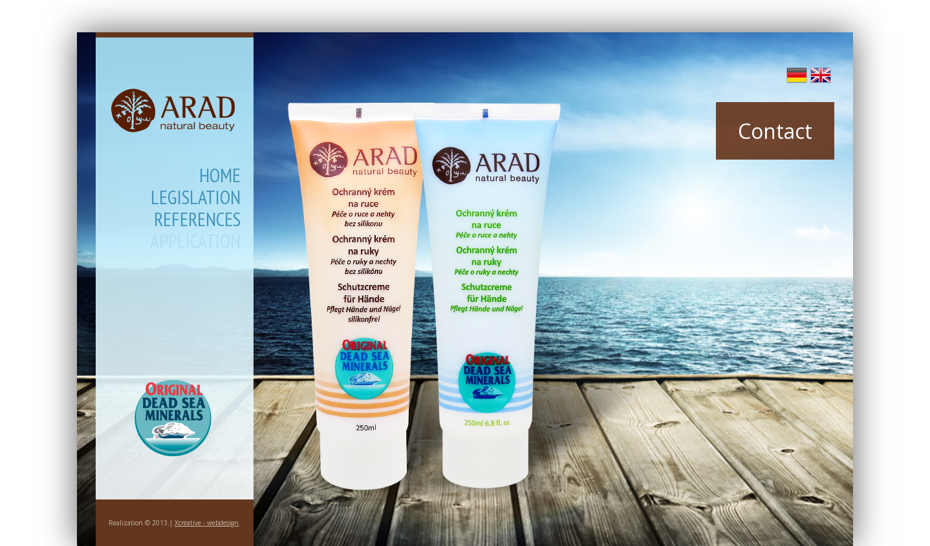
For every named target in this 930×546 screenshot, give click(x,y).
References (197, 221)
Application (195, 243)
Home (220, 177)
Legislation (196, 199)
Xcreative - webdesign (207, 522)
